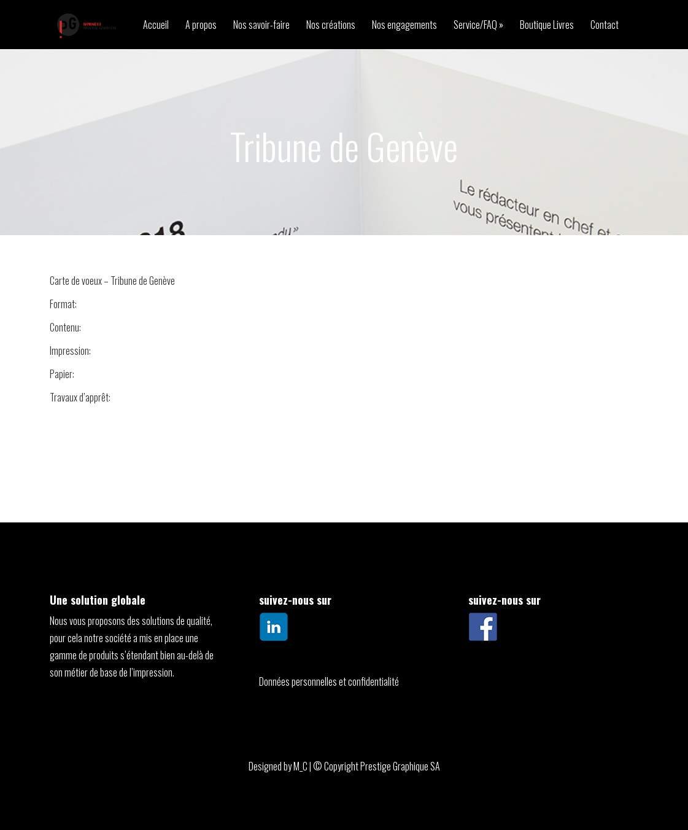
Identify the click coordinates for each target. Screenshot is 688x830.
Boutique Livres (547, 26)
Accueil (156, 26)
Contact (604, 26)
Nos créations (330, 26)
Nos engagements (404, 26)
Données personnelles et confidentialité (329, 681)
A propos (201, 26)
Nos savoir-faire (261, 26)
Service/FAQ (475, 26)
